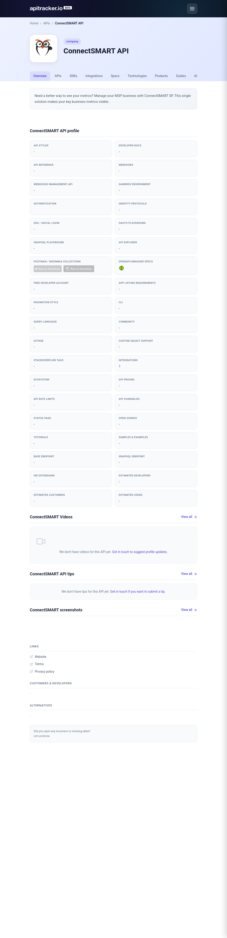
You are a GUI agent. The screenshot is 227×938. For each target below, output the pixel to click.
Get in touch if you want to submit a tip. (138, 591)
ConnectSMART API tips (52, 573)
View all (189, 517)
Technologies (137, 76)
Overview (40, 76)
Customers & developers (51, 683)
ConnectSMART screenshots (56, 609)
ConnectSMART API (69, 23)
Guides (181, 76)
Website (38, 657)
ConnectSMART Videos (51, 516)
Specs (115, 76)
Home (34, 23)
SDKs (73, 76)
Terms (37, 664)
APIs (46, 23)
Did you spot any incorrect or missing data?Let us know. (62, 733)
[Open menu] (192, 9)
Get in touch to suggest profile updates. (140, 552)
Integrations (94, 76)
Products (161, 76)
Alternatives (41, 705)
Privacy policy (42, 671)
